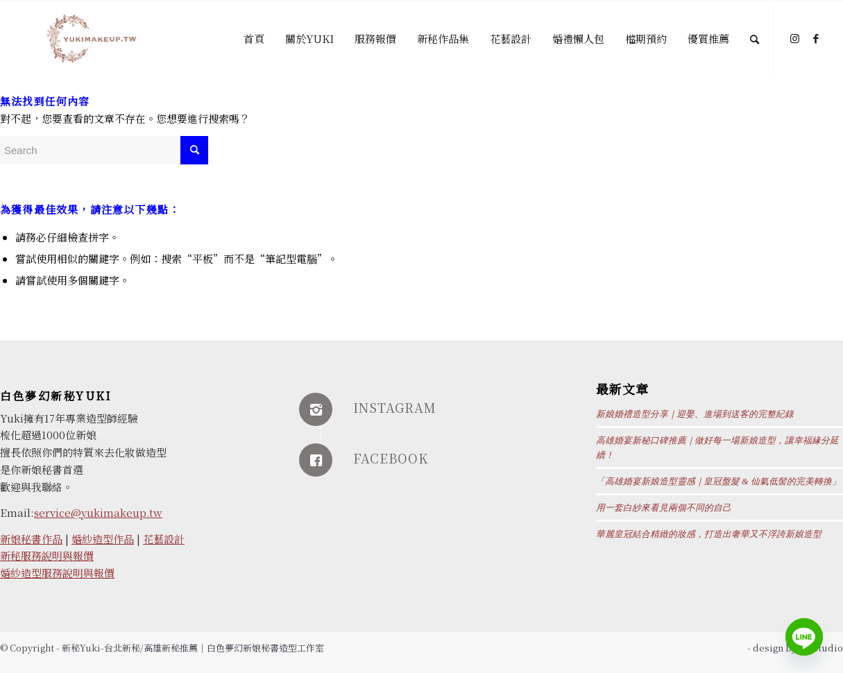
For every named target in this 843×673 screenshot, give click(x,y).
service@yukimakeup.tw (98, 512)
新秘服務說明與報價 (47, 555)
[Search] (754, 39)
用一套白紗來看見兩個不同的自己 (663, 508)
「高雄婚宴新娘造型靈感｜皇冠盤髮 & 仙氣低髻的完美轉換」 (718, 481)
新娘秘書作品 (31, 538)
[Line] (804, 637)
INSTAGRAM (394, 407)
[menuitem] (254, 39)
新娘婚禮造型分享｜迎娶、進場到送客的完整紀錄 (695, 414)
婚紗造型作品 (102, 538)
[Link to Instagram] (795, 38)
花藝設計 (164, 538)
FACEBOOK (390, 458)
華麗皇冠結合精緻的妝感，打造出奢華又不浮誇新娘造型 (708, 534)
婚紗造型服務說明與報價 (57, 572)
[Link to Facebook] (816, 38)
